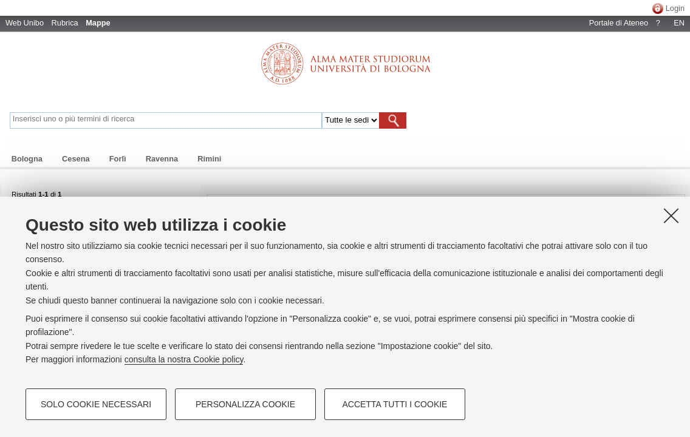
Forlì (117, 158)
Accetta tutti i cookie (395, 404)
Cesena (76, 158)
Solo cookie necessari (96, 404)
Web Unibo (24, 22)
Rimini (209, 158)
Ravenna (162, 158)
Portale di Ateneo (618, 22)
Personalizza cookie (245, 404)
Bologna (27, 158)
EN (679, 22)
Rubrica (65, 22)
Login (675, 8)
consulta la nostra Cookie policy (184, 359)
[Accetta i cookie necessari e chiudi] (671, 215)
